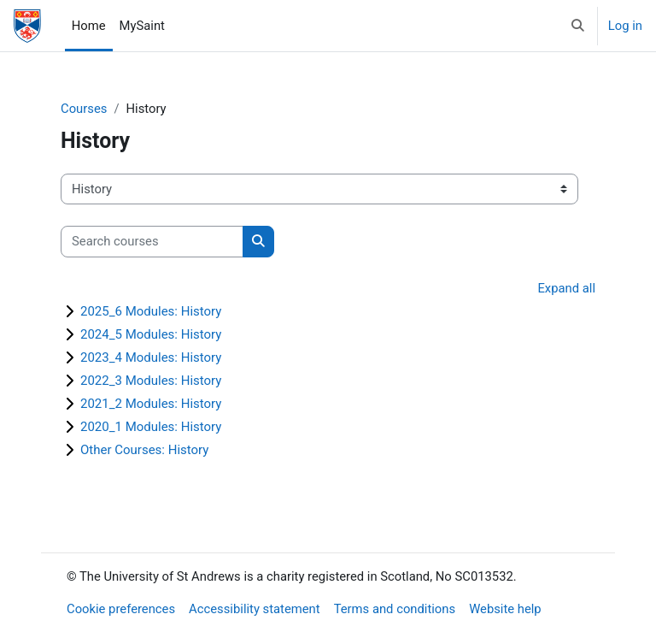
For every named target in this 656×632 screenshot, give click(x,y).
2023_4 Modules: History (150, 357)
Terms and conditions (394, 609)
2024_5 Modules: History (150, 334)
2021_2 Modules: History (150, 403)
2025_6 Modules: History (150, 311)
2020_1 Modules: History (150, 426)
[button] (578, 25)
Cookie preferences (121, 609)
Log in (625, 25)
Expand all (566, 288)
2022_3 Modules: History (150, 380)
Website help (505, 609)
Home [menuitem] (89, 25)
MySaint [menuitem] (142, 25)
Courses (84, 108)
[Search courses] (152, 241)
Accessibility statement (254, 609)
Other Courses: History (144, 450)
